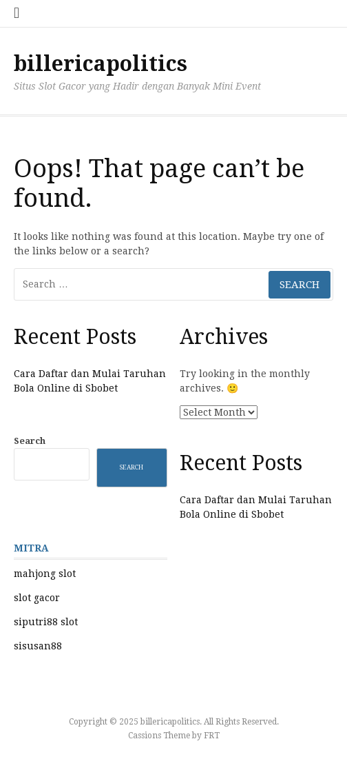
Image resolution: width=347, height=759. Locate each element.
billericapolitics (100, 64)
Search (29, 441)
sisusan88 (38, 645)
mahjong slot (45, 573)
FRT (212, 735)
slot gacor (37, 597)
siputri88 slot (46, 621)
